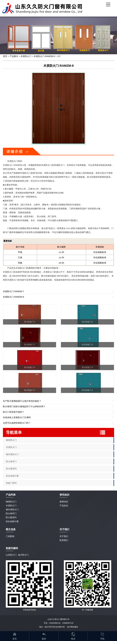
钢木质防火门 (12, 454)
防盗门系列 (11, 483)
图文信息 (11, 529)
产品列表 (11, 494)
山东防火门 (11, 555)
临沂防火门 (23, 555)
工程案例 (10, 536)
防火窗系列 (11, 468)
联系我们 (64, 540)
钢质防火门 (11, 440)
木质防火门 (26, 56)
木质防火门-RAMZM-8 (44, 56)
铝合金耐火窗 (12, 476)
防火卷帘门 (11, 461)
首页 (5, 56)
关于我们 (64, 536)
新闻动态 (64, 501)
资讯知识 (64, 494)
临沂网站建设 (72, 627)
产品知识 (64, 505)
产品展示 (14, 56)
